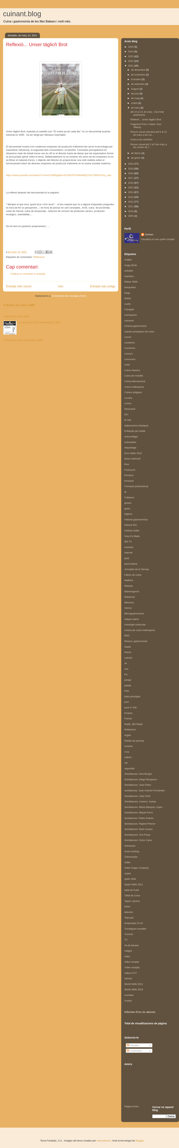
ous (126, 668)
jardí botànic (131, 563)
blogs (127, 292)
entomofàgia (131, 436)
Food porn (129, 469)
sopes (127, 873)
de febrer (136, 153)
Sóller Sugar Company (136, 867)
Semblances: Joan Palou (137, 784)
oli (125, 663)
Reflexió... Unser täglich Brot (145, 119)
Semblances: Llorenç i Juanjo (140, 801)
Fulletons (129, 497)
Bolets (127, 298)
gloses (127, 503)
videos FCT (130, 973)
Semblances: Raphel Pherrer (140, 823)
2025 (131, 46)
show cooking (131, 851)
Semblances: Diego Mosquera (140, 779)
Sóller (127, 862)
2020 (131, 163)
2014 (131, 192)
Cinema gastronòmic (135, 326)
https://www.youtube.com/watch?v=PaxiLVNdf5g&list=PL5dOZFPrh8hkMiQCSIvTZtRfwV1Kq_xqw (58, 175)
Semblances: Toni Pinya (137, 834)
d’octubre (136, 79)
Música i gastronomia (135, 641)
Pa (125, 674)
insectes (128, 547)
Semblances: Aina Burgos (138, 773)
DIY (126, 414)
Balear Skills (131, 281)
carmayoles (130, 315)
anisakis (128, 270)
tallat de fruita (131, 890)
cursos (127, 403)
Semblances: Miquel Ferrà (138, 812)
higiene (128, 514)
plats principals (132, 696)
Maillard (128, 580)
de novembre (138, 74)
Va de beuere (131, 945)
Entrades (133, 1045)
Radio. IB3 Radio (133, 724)
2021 (131, 65)
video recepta (131, 961)
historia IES (130, 525)
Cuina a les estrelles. (141, 139)
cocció (127, 337)
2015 (131, 187)
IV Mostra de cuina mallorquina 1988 (23, 340)
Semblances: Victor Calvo (138, 840)
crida (127, 364)
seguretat (129, 768)
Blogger (140, 1140)
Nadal (127, 646)
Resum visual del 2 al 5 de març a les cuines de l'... (148, 146)
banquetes (130, 287)
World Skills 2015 (133, 989)
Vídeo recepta (131, 967)
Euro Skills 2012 (133, 453)
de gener (136, 157)
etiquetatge (130, 447)
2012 (131, 201)
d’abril (134, 103)
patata (127, 685)
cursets (128, 397)
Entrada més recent (18, 286)
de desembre (138, 69)
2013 (131, 197)
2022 (131, 61)
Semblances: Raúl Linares (138, 829)
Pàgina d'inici (131, 1106)
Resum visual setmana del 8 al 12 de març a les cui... (148, 133)
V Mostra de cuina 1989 (18, 305)
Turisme (128, 934)
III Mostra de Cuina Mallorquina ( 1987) (39, 322)
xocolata (128, 995)
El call (127, 420)
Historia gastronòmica (136, 519)
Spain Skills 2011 (133, 884)
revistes (128, 746)
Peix (126, 690)
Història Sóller (131, 530)
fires (126, 464)
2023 (131, 56)
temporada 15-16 (133, 923)
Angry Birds (130, 265)
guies (127, 508)
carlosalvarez (104, 1140)
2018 (131, 173)
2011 (131, 206)
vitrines (128, 978)
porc (126, 701)
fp (125, 491)
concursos (129, 359)
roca (126, 751)
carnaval (129, 320)
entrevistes (130, 442)
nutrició (128, 657)
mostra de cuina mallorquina (139, 630)
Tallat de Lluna (132, 895)
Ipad (126, 558)
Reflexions (39, 257)
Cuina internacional (134, 381)
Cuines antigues (133, 392)
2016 (131, 182)
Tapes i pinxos (132, 901)
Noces (127, 652)
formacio (129, 475)
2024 (131, 51)
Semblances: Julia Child (137, 796)
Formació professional (136, 486)
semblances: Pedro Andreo (138, 818)
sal (126, 762)
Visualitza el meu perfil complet (158, 239)
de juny (135, 93)
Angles (128, 259)
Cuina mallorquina (134, 386)
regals (127, 735)
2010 (131, 211)
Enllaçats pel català (134, 431)
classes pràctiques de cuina (139, 331)
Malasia (128, 585)
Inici (60, 286)
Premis (128, 718)
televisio (128, 912)
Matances (129, 596)
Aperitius (129, 276)
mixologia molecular (135, 624)
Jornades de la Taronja (136, 569)
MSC (127, 635)
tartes (127, 906)
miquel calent (131, 619)
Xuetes (128, 1000)
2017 (131, 178)
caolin (127, 304)
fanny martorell (132, 458)
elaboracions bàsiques (136, 425)
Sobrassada (130, 856)
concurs (128, 353)
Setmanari (129, 845)
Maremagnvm (131, 591)
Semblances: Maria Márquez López (143, 807)
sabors (128, 757)
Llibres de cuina (132, 574)
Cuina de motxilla (133, 375)
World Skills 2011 (133, 984)
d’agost (135, 88)
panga (127, 679)
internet (128, 552)
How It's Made (132, 536)
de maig (135, 98)
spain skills (130, 878)
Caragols (129, 309)
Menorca (129, 602)
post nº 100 (130, 707)
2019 (131, 168)
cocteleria (129, 342)
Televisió (129, 917)
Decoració (129, 409)
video (127, 956)
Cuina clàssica (132, 370)
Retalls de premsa (134, 740)
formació (129, 480)
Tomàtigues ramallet (135, 928)
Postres (128, 713)
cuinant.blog (22, 14)
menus (128, 608)
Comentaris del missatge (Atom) (69, 295)
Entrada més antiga (102, 286)
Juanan (149, 234)
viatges (128, 950)
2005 (131, 216)
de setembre (138, 84)
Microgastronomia (134, 613)
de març (136, 107)
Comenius (129, 348)
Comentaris (134, 1050)
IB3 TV (128, 541)
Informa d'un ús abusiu (140, 1011)
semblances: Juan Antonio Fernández (144, 790)
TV (126, 939)
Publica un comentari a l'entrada (28, 273)
